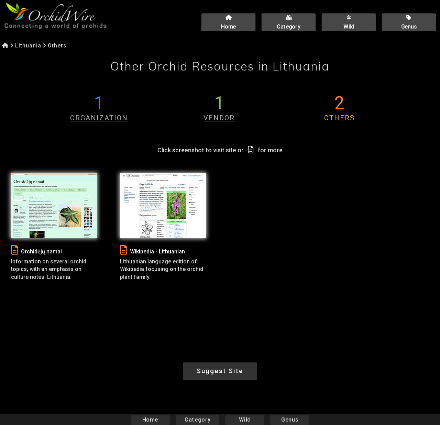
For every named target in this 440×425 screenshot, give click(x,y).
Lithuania (28, 45)
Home (150, 419)
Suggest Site (220, 371)
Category (198, 419)
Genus (289, 419)
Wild (245, 419)
